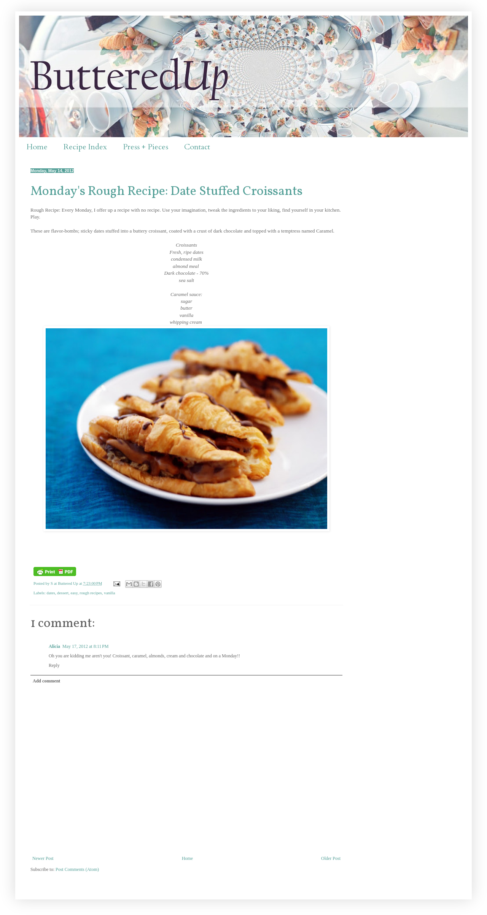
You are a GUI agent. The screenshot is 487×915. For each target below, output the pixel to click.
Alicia (54, 646)
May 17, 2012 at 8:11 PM (85, 646)
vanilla (109, 592)
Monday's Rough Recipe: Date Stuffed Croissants (166, 192)
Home (37, 147)
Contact (197, 147)
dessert (62, 592)
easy (73, 592)
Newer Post (43, 858)
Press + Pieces (145, 147)
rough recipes (91, 592)
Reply (54, 665)
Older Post (331, 858)
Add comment (46, 681)
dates (50, 592)
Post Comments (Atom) (77, 869)
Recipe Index (85, 147)
